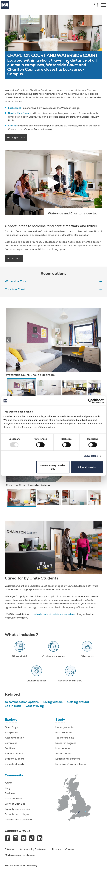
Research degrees (65, 743)
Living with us (52, 702)
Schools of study (14, 764)
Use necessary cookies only (52, 467)
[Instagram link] (15, 838)
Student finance (14, 753)
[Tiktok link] (31, 838)
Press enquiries (14, 798)
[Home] (5, 7)
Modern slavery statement (20, 855)
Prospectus (11, 732)
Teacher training (64, 737)
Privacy (56, 849)
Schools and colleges (17, 814)
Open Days (11, 727)
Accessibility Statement (34, 849)
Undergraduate (64, 727)
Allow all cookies (87, 467)
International (62, 748)
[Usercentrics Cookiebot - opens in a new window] (90, 401)
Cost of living (35, 706)
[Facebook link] (7, 838)
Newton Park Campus (19, 113)
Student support (14, 758)
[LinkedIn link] (39, 838)
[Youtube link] (23, 838)
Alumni (9, 782)
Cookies (69, 849)
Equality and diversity (17, 809)
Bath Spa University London (71, 764)
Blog (7, 788)
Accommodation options (22, 702)
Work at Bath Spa (15, 803)
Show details (91, 456)
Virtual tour (13, 258)
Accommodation (14, 737)
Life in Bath (13, 706)
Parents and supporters (19, 819)
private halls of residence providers (54, 614)
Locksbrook (14, 107)
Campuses (11, 743)
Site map (10, 849)
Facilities (10, 748)
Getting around (16, 137)
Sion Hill (13, 125)
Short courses (63, 753)
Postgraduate (63, 732)
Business (10, 793)
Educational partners (67, 758)
